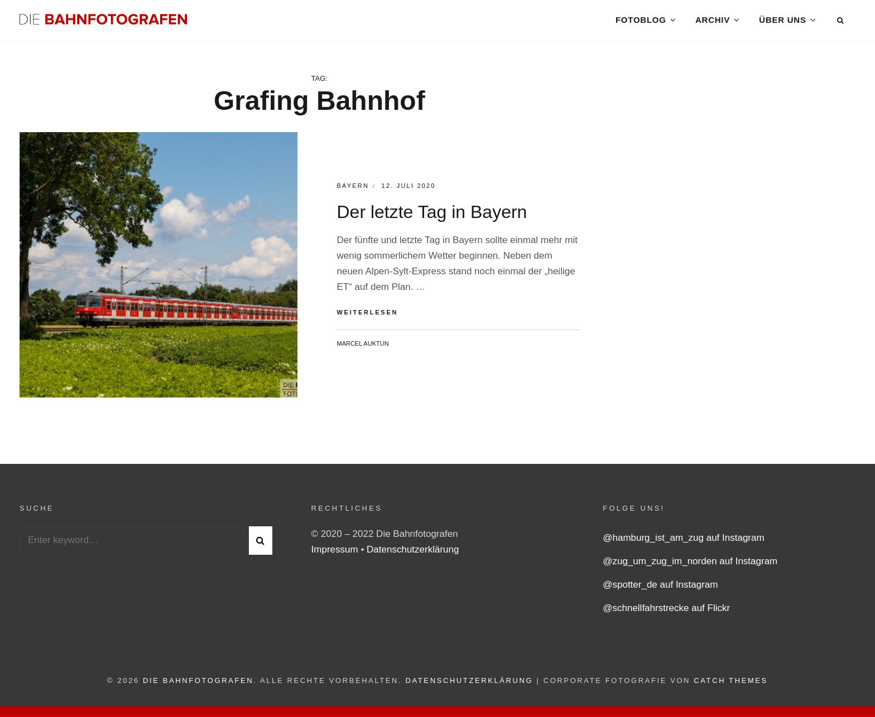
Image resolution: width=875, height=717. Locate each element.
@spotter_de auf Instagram (660, 589)
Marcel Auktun (362, 348)
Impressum (336, 554)
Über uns (782, 22)
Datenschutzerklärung (413, 554)
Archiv (712, 22)
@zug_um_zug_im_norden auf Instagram (690, 565)
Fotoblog (640, 22)
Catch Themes (731, 685)
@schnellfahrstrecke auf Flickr (666, 612)
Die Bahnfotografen (198, 685)
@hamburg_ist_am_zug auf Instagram (683, 542)
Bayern (352, 190)
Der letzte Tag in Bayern (431, 217)
